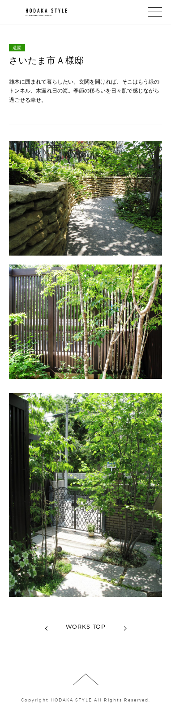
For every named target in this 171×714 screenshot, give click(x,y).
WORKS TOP (86, 626)
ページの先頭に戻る (85, 679)
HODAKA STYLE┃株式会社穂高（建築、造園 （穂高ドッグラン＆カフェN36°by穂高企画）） (38, 12)
